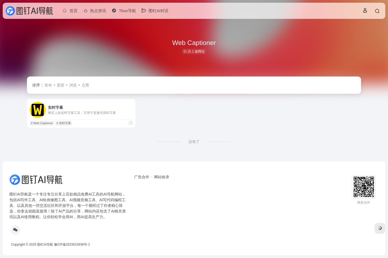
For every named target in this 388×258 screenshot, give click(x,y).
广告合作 (141, 177)
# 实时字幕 (64, 123)
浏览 (73, 85)
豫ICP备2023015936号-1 (72, 244)
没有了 (194, 142)
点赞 (85, 85)
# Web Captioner (42, 123)
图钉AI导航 (45, 244)
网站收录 (161, 177)
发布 (48, 85)
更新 (60, 85)
